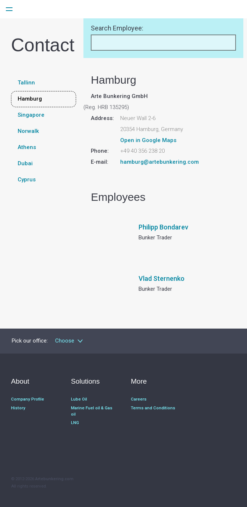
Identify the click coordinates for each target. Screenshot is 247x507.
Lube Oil (79, 398)
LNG (75, 421)
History (18, 407)
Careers (139, 398)
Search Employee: (117, 28)
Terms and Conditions (153, 407)
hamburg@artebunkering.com (159, 162)
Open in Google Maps (148, 140)
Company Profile (27, 398)
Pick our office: (30, 340)
